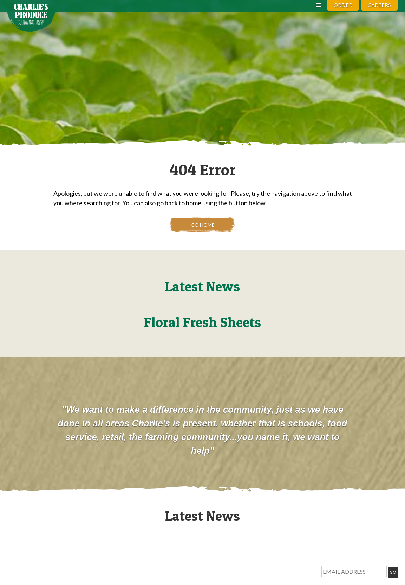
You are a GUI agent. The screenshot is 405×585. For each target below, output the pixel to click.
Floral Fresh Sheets (202, 322)
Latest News (202, 286)
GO (393, 572)
